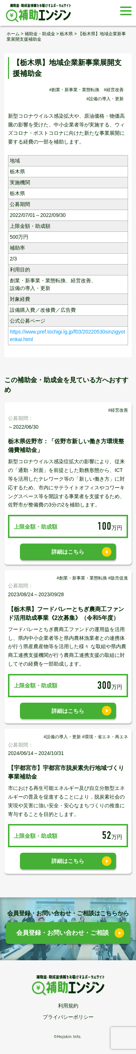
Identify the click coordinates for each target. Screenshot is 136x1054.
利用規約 (68, 1006)
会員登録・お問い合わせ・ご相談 (62, 932)
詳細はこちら (67, 552)
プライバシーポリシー (68, 1017)
